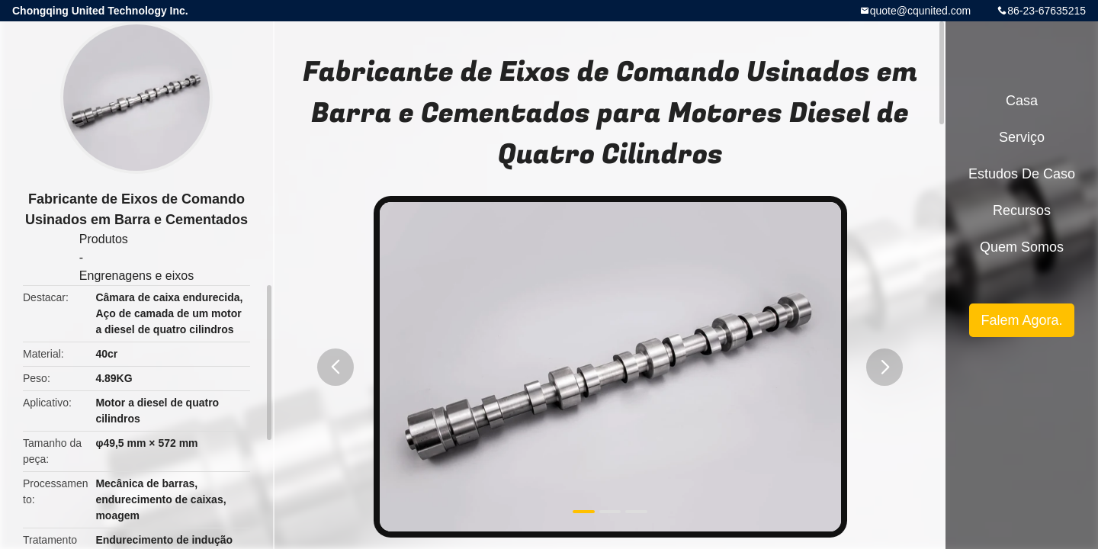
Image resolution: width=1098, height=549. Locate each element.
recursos (1022, 210)
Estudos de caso (1021, 173)
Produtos (103, 239)
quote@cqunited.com (920, 11)
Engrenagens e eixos (136, 275)
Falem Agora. (1021, 320)
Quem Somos (1022, 247)
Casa (1022, 100)
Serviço (1022, 137)
